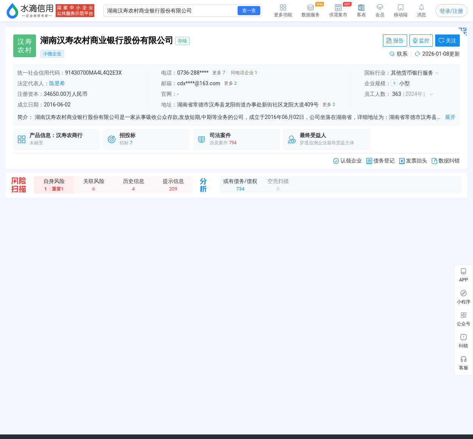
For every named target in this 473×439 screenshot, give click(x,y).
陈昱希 (57, 83)
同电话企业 (244, 72)
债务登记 (380, 161)
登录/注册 (451, 11)
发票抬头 (413, 161)
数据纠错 (446, 161)
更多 (218, 72)
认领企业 (347, 161)
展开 (450, 117)
